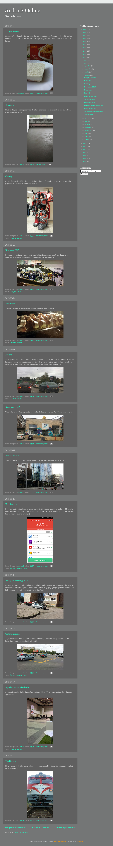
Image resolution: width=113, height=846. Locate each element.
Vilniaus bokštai (12, 456)
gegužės (88, 127)
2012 (85, 149)
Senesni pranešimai (65, 827)
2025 (85, 33)
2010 (85, 156)
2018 (85, 54)
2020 (85, 48)
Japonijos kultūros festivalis (17, 687)
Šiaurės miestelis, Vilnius (18, 568)
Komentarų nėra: (42, 93)
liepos (87, 121)
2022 (85, 42)
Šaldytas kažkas (12, 31)
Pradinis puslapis (40, 827)
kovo (86, 133)
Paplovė (8, 355)
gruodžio (88, 66)
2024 (85, 36)
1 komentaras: (41, 164)
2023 (85, 39)
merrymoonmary (60, 841)
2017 (85, 57)
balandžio (88, 130)
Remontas (9, 105)
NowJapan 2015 (12, 250)
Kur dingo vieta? (12, 504)
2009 (85, 159)
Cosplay (8, 176)
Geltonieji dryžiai (12, 634)
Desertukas (10, 303)
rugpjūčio (88, 118)
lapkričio (88, 69)
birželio (87, 124)
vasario (87, 136)
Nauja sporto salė (12, 407)
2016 (85, 60)
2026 (85, 29)
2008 (85, 162)
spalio (87, 72)
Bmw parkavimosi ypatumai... (18, 580)
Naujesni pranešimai (15, 827)
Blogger (80, 841)
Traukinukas (10, 761)
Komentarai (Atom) (21, 832)
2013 (85, 146)
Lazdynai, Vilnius (16, 238)
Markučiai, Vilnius (16, 343)
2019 (85, 51)
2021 (85, 45)
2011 (85, 153)
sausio (87, 140)
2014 (85, 143)
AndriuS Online (22, 10)
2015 (85, 63)
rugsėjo (87, 75)
